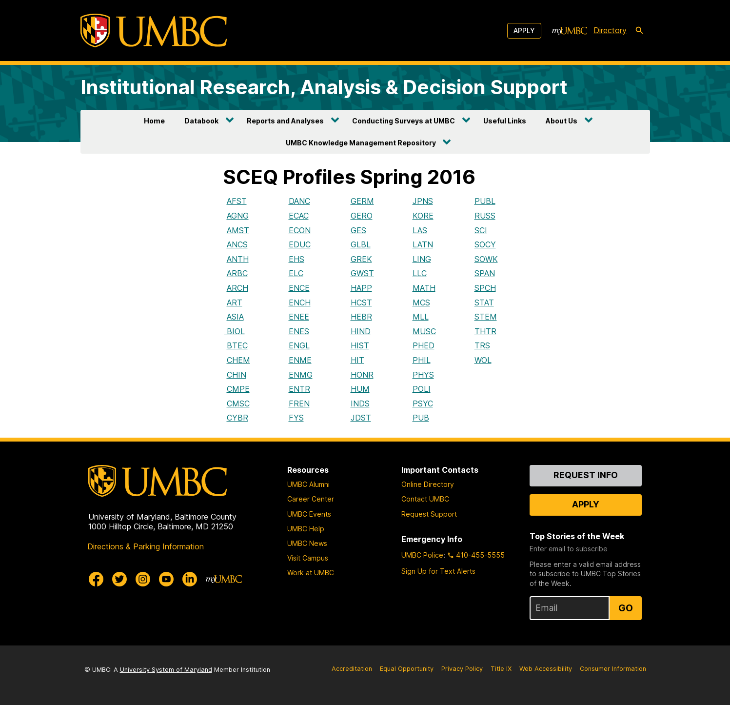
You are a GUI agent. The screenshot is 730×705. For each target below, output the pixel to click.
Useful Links (504, 121)
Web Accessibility (545, 668)
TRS (482, 345)
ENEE (299, 317)
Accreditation (352, 668)
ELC (296, 273)
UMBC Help (305, 528)
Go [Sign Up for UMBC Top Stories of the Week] (625, 608)
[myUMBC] (569, 30)
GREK (361, 259)
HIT (357, 360)
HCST (361, 302)
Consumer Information (613, 668)
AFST (237, 201)
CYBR (237, 418)
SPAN (484, 273)
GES (358, 230)
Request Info (585, 475)
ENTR (299, 389)
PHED (423, 345)
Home (154, 121)
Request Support (429, 514)
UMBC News (307, 543)
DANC (299, 201)
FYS (296, 418)
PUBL (484, 201)
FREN (299, 403)
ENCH (300, 302)
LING (422, 259)
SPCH (485, 288)
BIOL (234, 331)
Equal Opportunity (407, 668)
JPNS (423, 201)
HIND (361, 331)
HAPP (361, 288)
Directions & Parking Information (145, 546)
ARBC (237, 273)
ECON (300, 230)
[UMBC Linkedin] (189, 579)
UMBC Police (422, 555)
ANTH (238, 259)
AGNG (238, 216)
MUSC (424, 331)
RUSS (484, 216)
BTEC (237, 345)
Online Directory (427, 484)
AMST (238, 230)
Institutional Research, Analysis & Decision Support (324, 87)
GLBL (361, 244)
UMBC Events (309, 514)
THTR (485, 331)
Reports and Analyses (285, 121)
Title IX (501, 668)
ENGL (299, 345)
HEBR (361, 317)
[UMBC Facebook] (96, 579)
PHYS (423, 375)
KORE (423, 216)
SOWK (486, 259)
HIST (360, 345)
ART (234, 302)
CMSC (238, 403)
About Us (561, 121)
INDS (360, 403)
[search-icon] (639, 30)
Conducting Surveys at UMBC (403, 121)
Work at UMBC (310, 572)
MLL (421, 317)
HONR (362, 375)
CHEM (238, 360)
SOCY (485, 244)
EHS (296, 259)
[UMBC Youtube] (166, 579)
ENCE (299, 288)
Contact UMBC (425, 499)
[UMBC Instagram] (143, 579)
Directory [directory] (610, 30)
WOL (483, 360)
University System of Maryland (166, 669)
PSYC (423, 403)
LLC (420, 273)
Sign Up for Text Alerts (438, 571)
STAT (484, 302)
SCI (480, 230)
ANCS (237, 244)
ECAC (299, 216)
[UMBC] (154, 30)
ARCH (237, 288)
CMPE (238, 389)
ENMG (301, 375)
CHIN (236, 375)
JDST (361, 418)
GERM (362, 201)
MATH (424, 288)
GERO (362, 216)
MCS (421, 302)
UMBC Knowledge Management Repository (361, 143)
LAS (420, 230)
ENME (300, 360)
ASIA (235, 317)
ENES (299, 331)
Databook (201, 121)
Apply (524, 30)
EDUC (300, 244)
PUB (421, 418)
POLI (422, 389)
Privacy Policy (462, 668)
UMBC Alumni (308, 484)
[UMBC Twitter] (119, 579)
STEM (485, 317)
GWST (362, 273)
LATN (423, 244)
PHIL (422, 360)
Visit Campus (307, 558)
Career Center (310, 499)
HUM (360, 389)
